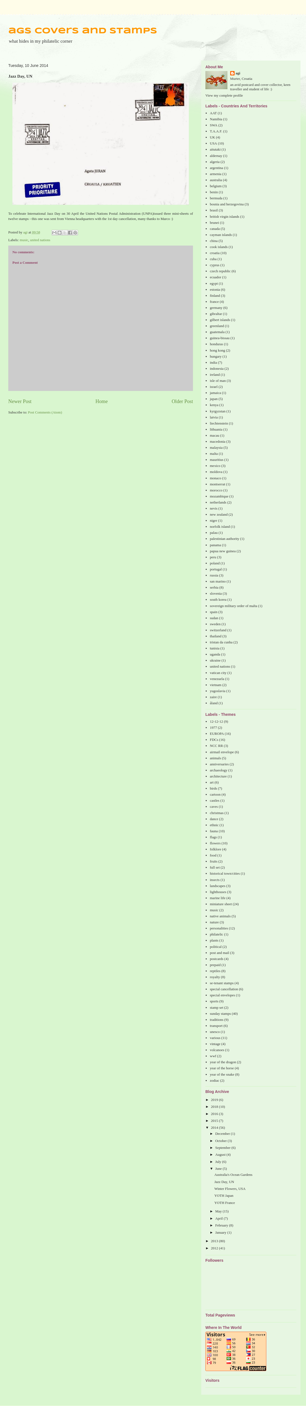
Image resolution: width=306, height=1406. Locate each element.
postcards (216, 959)
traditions (216, 1020)
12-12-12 (216, 721)
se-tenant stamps (221, 983)
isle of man (218, 381)
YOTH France (224, 1203)
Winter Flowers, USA (229, 1189)
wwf (213, 1056)
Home (101, 401)
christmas (217, 813)
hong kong (217, 350)
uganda (215, 654)
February (222, 1225)
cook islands (219, 247)
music (24, 240)
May (219, 1211)
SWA (213, 125)
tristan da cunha (221, 642)
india (213, 362)
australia (216, 180)
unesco (215, 1032)
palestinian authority (224, 539)
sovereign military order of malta (233, 606)
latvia (214, 417)
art (212, 782)
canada (215, 229)
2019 (215, 1100)
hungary (216, 356)
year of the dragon (223, 1062)
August (221, 1154)
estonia (215, 289)
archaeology (218, 770)
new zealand (219, 514)
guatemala (217, 332)
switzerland (218, 630)
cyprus (214, 265)
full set (215, 867)
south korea (218, 599)
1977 (213, 727)
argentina (216, 168)
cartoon (215, 794)
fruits (213, 861)
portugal (216, 569)
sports (214, 1001)
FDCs (214, 740)
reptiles (215, 971)
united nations (40, 240)
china (214, 241)
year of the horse (222, 1068)
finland (215, 295)
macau (214, 435)
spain (213, 612)
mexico (215, 466)
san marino (218, 581)
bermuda (216, 198)
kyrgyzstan (218, 411)
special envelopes (222, 995)
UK (212, 137)
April (219, 1218)
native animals (220, 916)
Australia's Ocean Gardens (233, 1175)
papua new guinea (223, 551)
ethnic (214, 825)
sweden (215, 624)
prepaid (215, 965)
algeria (214, 162)
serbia (214, 587)
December (223, 1134)
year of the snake (222, 1074)
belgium (216, 186)
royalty (215, 977)
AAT (213, 113)
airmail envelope (222, 752)
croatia (214, 253)
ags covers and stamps (82, 31)
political (216, 947)
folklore (215, 849)
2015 (215, 1121)
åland (214, 703)
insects (214, 880)
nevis (213, 508)
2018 (215, 1107)
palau (214, 533)
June (219, 1168)
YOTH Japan (223, 1195)
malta (214, 454)
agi (238, 73)
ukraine (215, 660)
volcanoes (217, 1050)
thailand (215, 636)
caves (214, 806)
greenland (217, 326)
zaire (213, 697)
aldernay (216, 156)
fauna (214, 831)
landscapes (217, 886)
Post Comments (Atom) (45, 412)
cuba (213, 259)
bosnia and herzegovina (227, 204)
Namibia (216, 119)
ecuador (215, 277)
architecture (218, 776)
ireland (215, 374)
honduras (216, 344)
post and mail (219, 953)
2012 (215, 1248)
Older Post (182, 401)
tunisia (214, 648)
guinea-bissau (219, 338)
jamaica (215, 393)
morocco (216, 490)
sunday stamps (220, 1013)
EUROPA (217, 733)
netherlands (218, 502)
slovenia (216, 593)
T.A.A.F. (216, 131)
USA (213, 143)
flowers (215, 843)
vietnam (215, 685)
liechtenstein (219, 423)
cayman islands (221, 235)
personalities (219, 928)
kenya (214, 405)
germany (216, 308)
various (215, 1038)
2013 (215, 1241)
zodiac (214, 1080)
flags (213, 837)
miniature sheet (221, 904)
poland (214, 563)
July (218, 1162)
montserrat (217, 484)
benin (214, 192)
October (221, 1141)
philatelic (216, 934)
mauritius (216, 460)
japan (214, 399)
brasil (214, 210)
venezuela (217, 679)
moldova (216, 472)
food (213, 855)
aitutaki (215, 149)
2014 (215, 1127)
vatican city (218, 673)
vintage (215, 1044)
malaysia (216, 447)
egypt (214, 283)
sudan (214, 618)
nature (214, 922)
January (221, 1232)
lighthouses (218, 892)
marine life (218, 898)
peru (213, 557)
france (214, 302)
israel (214, 387)
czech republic (220, 271)
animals (215, 758)
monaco (215, 478)
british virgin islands (224, 216)
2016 (215, 1114)
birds (213, 788)
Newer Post (19, 401)
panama (215, 545)
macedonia (217, 441)
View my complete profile (224, 95)
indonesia (217, 368)
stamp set (216, 1007)
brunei (214, 223)
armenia (215, 174)
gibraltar (216, 314)
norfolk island (220, 526)
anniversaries (219, 764)
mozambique (219, 496)
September (223, 1148)
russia (214, 575)
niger (213, 520)
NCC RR (216, 746)
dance (214, 819)
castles (214, 800)
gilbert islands (220, 320)
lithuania (216, 429)
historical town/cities (225, 873)
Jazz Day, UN (224, 1182)
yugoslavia (217, 691)
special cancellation (224, 989)
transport (216, 1026)
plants (214, 940)
